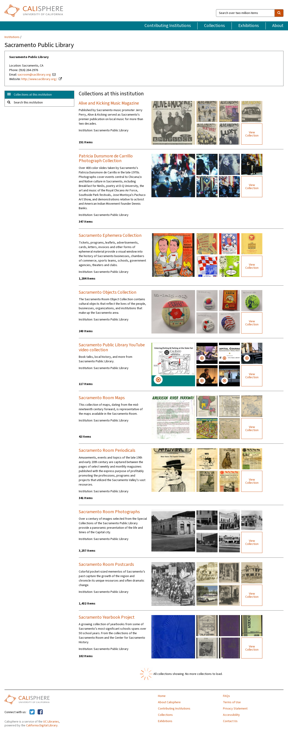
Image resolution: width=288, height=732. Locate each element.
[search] (279, 13)
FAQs (226, 696)
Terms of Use (232, 702)
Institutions (12, 37)
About (278, 25)
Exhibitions (248, 25)
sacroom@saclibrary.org (34, 74)
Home (162, 696)
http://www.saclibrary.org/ (39, 79)
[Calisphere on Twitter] (32, 712)
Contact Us (230, 721)
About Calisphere (169, 702)
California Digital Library (42, 725)
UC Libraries (51, 721)
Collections (214, 25)
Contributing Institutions (167, 25)
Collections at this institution (33, 94)
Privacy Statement (235, 708)
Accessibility (231, 714)
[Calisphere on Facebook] (40, 712)
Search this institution (28, 102)
